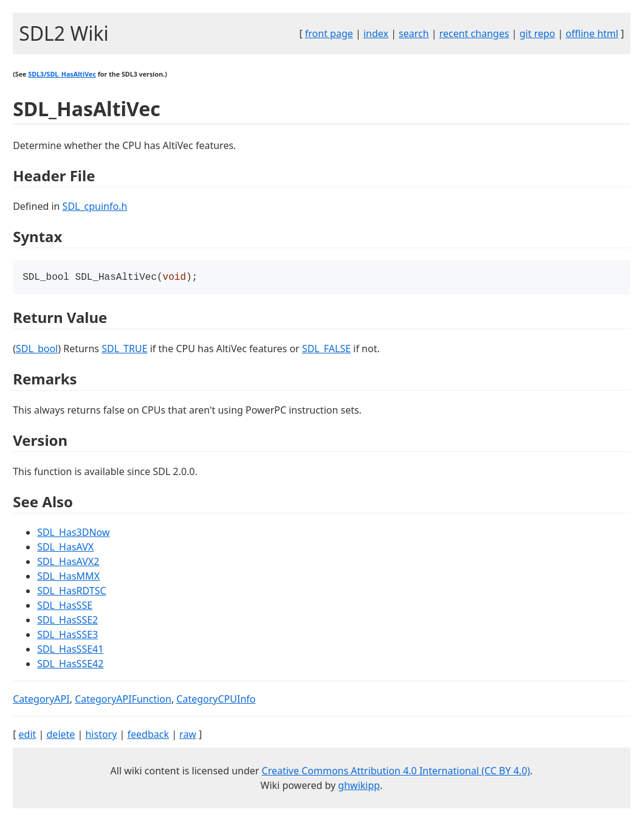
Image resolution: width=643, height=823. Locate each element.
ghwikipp (359, 786)
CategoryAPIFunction (123, 700)
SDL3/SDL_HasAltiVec (62, 74)
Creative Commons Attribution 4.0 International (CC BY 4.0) (396, 772)
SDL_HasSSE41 (70, 650)
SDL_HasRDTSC (71, 592)
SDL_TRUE (124, 349)
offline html (592, 33)
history (101, 735)
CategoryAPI (41, 700)
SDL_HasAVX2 (68, 562)
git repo (537, 33)
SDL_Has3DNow (73, 533)
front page (329, 33)
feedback (148, 735)
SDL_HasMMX (68, 577)
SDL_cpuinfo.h (95, 206)
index (375, 33)
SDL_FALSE (326, 349)
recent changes (474, 33)
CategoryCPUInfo (215, 700)
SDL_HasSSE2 (67, 621)
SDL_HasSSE (64, 606)
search (414, 33)
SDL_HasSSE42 (70, 665)
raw (187, 735)
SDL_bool (37, 349)
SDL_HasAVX (65, 548)
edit (27, 735)
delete (61, 735)
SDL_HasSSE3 (67, 635)
